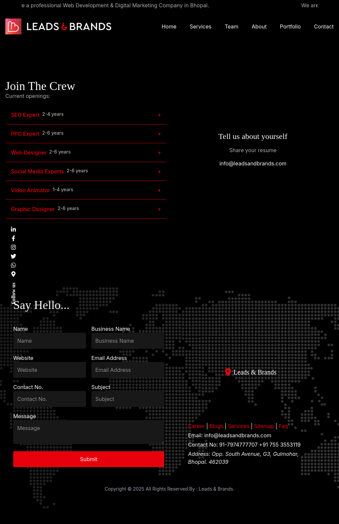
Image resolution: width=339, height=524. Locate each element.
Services (201, 26)
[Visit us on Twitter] (13, 256)
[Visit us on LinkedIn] (13, 229)
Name (20, 329)
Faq (283, 426)
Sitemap (264, 426)
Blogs (216, 426)
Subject (100, 387)
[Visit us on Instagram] (13, 247)
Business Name (110, 329)
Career (196, 426)
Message (24, 416)
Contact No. (28, 387)
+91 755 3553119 (280, 444)
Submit (89, 459)
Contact (324, 26)
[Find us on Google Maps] (13, 274)
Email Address (109, 358)
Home (169, 26)
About (259, 26)
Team (232, 26)
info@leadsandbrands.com (253, 163)
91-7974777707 (238, 444)
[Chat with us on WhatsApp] (13, 265)
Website (23, 358)
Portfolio (290, 26)
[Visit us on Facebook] (13, 238)
